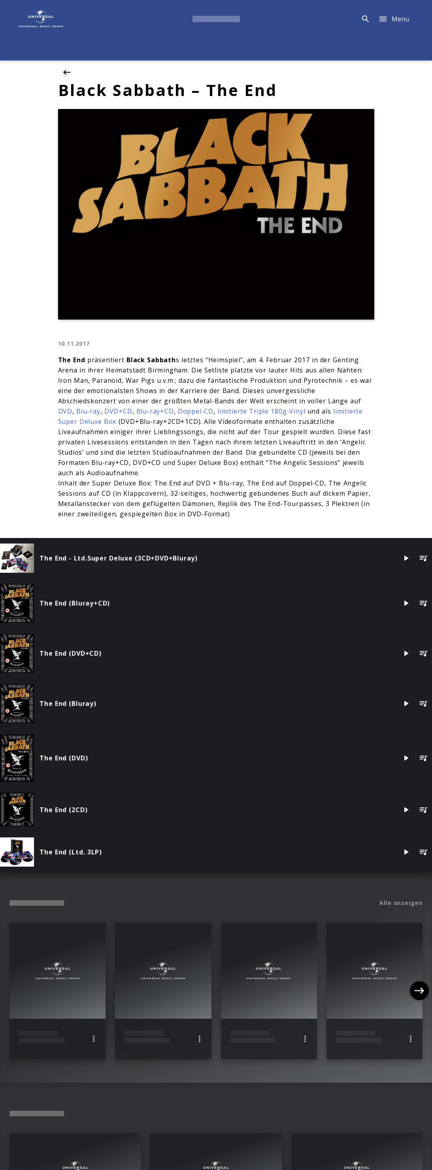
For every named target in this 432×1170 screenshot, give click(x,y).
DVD (65, 411)
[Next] (419, 990)
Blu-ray (88, 411)
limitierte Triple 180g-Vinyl (261, 411)
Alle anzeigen (401, 903)
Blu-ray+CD (155, 411)
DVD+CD (118, 411)
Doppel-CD (195, 411)
